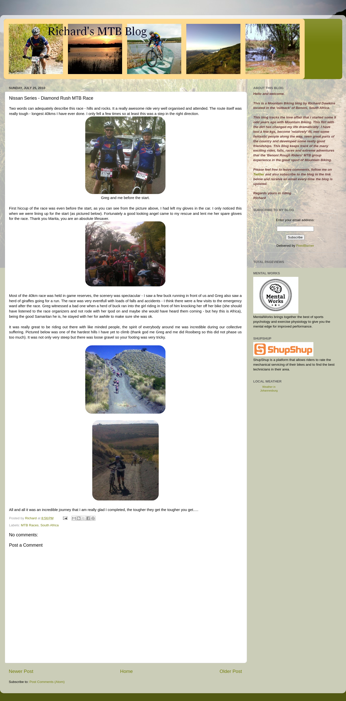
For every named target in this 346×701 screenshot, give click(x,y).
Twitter (259, 174)
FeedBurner (305, 245)
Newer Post (21, 671)
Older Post (231, 671)
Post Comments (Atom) (47, 682)
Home (126, 671)
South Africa (49, 525)
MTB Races (30, 525)
